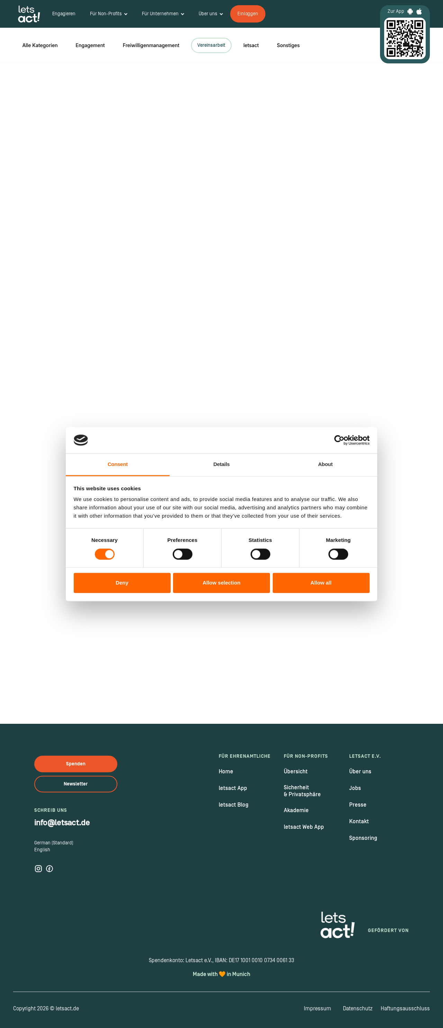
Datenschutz (357, 1008)
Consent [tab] (118, 464)
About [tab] (325, 464)
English (42, 850)
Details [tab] (221, 464)
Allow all (321, 583)
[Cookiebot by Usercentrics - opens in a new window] (339, 440)
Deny (122, 583)
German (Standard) (53, 843)
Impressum (317, 1008)
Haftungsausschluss (405, 1008)
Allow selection (221, 583)
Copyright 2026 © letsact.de (46, 1008)
